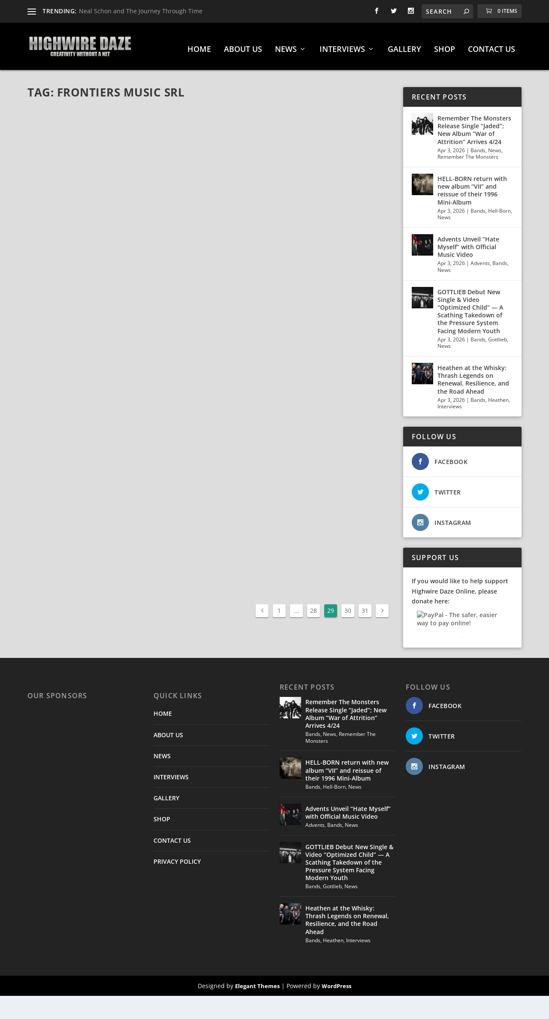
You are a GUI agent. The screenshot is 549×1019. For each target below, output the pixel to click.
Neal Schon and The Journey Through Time (140, 11)
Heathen (498, 395)
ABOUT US (243, 45)
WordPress (336, 982)
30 (347, 606)
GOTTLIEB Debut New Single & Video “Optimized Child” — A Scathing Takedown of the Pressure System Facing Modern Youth (470, 307)
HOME (199, 45)
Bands (478, 146)
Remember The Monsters (467, 152)
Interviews (449, 402)
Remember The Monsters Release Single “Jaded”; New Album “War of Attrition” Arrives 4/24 (474, 126)
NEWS (286, 45)
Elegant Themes (257, 982)
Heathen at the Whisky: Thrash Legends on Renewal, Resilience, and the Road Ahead (473, 375)
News (494, 146)
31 (365, 606)
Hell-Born (499, 206)
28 (313, 606)
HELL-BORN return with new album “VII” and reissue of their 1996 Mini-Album (472, 186)
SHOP (444, 45)
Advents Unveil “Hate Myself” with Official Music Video (468, 242)
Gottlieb (497, 335)
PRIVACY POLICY (177, 857)
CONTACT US (491, 45)
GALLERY (404, 45)
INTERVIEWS (342, 45)
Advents (480, 258)
